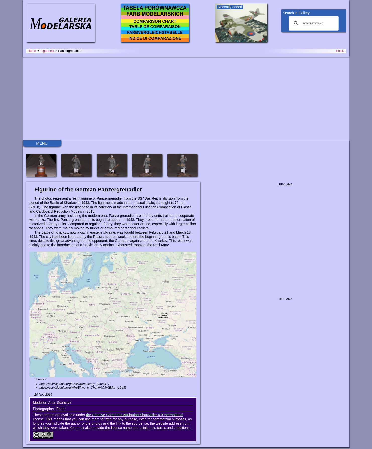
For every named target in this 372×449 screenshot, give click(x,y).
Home (32, 51)
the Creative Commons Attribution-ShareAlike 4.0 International (134, 415)
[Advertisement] (186, 98)
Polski (340, 51)
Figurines (47, 51)
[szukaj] (313, 23)
